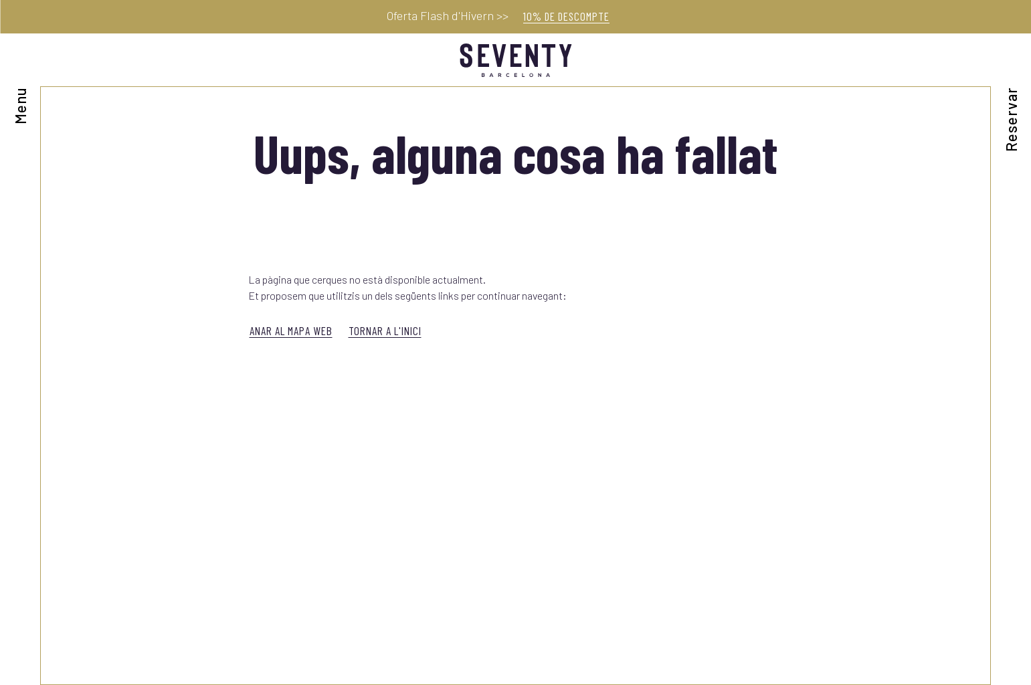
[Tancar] (1014, 19)
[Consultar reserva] (1011, 92)
